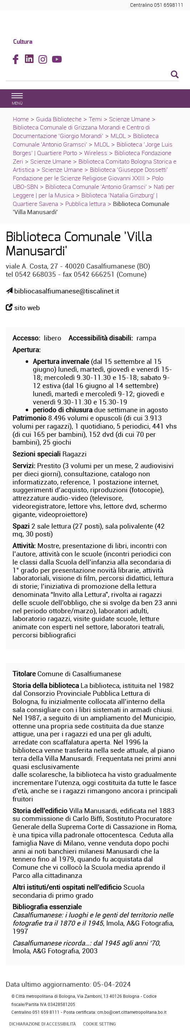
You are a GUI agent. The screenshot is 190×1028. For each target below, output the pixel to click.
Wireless (95, 153)
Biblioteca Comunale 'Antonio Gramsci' (86, 140)
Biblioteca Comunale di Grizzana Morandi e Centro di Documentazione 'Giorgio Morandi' (81, 131)
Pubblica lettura (85, 204)
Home (21, 119)
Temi (95, 119)
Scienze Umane (129, 119)
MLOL (118, 136)
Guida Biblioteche (59, 119)
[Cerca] (92, 75)
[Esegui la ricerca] (175, 75)
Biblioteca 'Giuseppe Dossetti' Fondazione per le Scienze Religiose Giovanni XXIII (90, 173)
